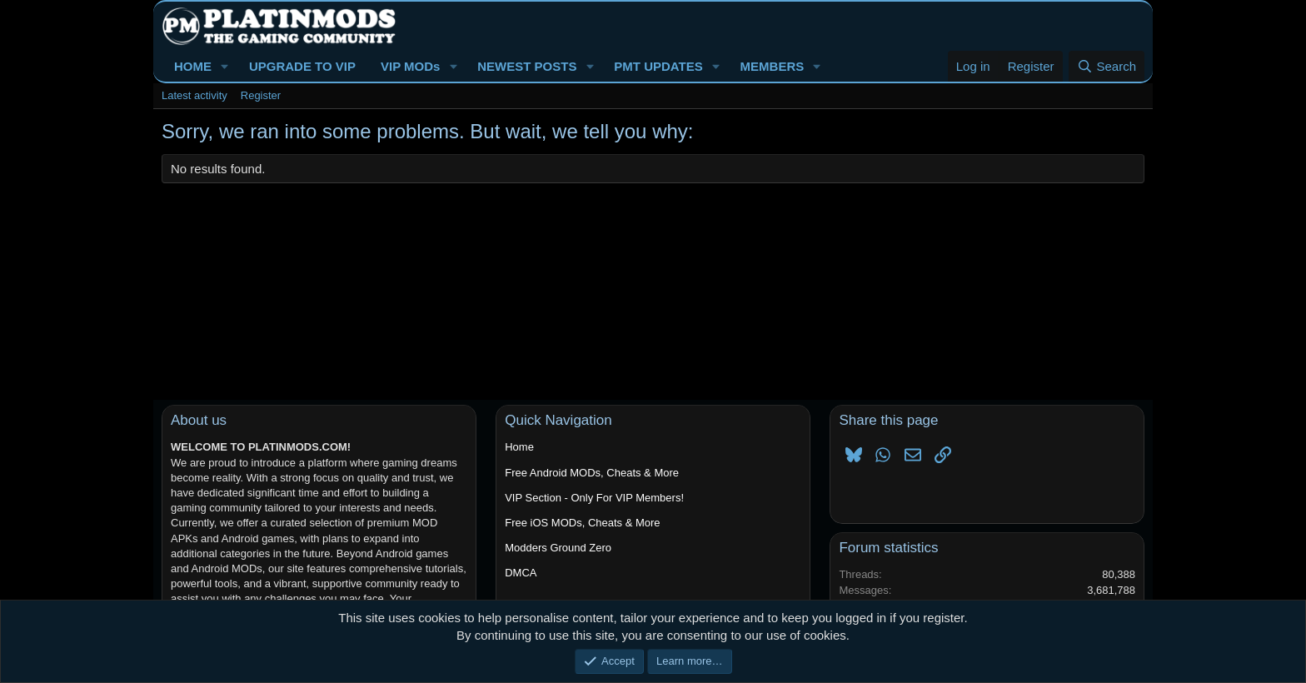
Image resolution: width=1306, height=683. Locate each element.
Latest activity (194, 95)
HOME (193, 66)
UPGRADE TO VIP (302, 66)
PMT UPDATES (658, 66)
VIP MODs (410, 66)
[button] (225, 66)
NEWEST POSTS (526, 66)
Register (261, 95)
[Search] (1106, 66)
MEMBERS (772, 66)
